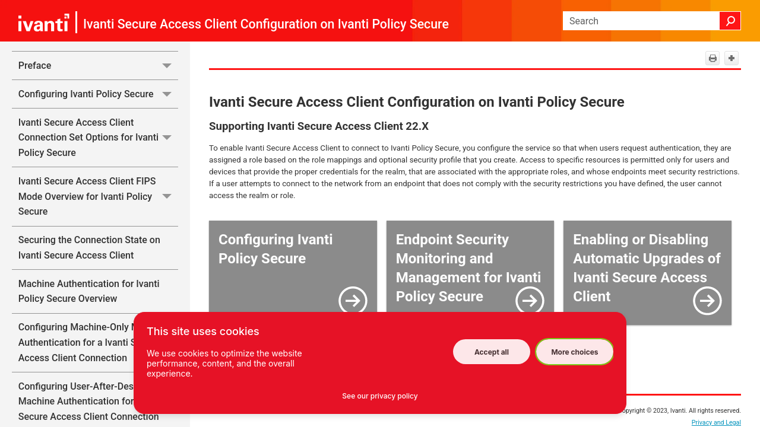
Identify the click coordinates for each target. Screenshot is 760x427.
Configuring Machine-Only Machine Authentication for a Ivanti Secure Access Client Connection (93, 342)
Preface (98, 65)
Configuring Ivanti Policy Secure (98, 94)
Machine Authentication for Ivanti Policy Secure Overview (89, 291)
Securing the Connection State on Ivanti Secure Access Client (89, 247)
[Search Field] (652, 20)
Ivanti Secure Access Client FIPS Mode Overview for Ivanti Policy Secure (98, 196)
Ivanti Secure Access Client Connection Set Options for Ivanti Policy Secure (98, 138)
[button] (730, 20)
